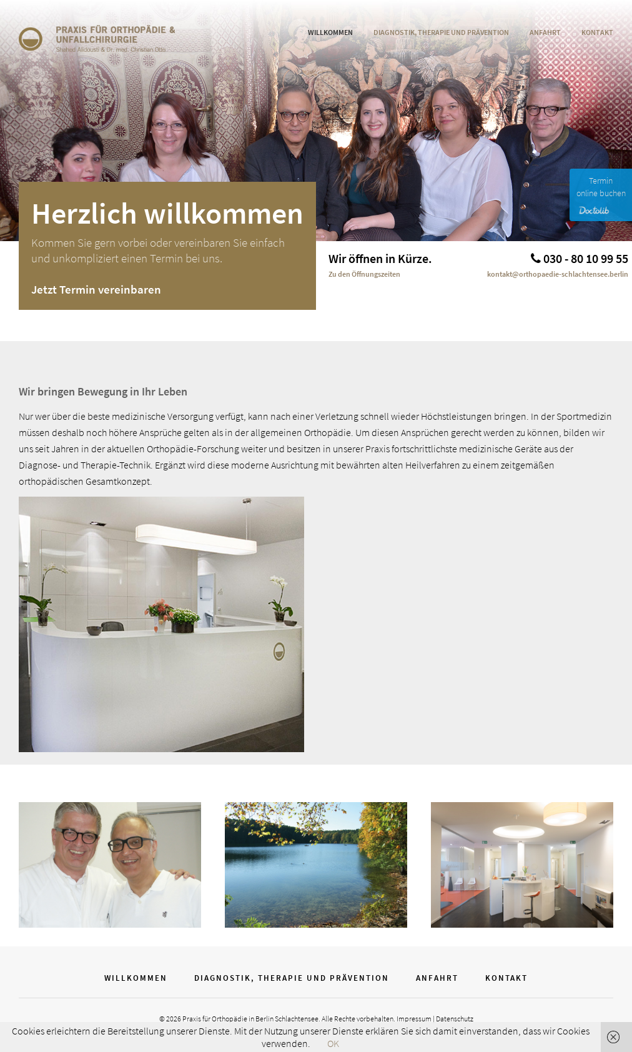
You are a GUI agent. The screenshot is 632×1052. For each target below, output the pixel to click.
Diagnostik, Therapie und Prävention (441, 32)
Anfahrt (545, 32)
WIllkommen (330, 32)
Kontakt (597, 32)
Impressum (414, 1018)
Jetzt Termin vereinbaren (96, 289)
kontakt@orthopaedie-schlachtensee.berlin (557, 274)
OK (333, 1043)
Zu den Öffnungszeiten (364, 274)
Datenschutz (454, 1018)
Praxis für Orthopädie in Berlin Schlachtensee (250, 1018)
